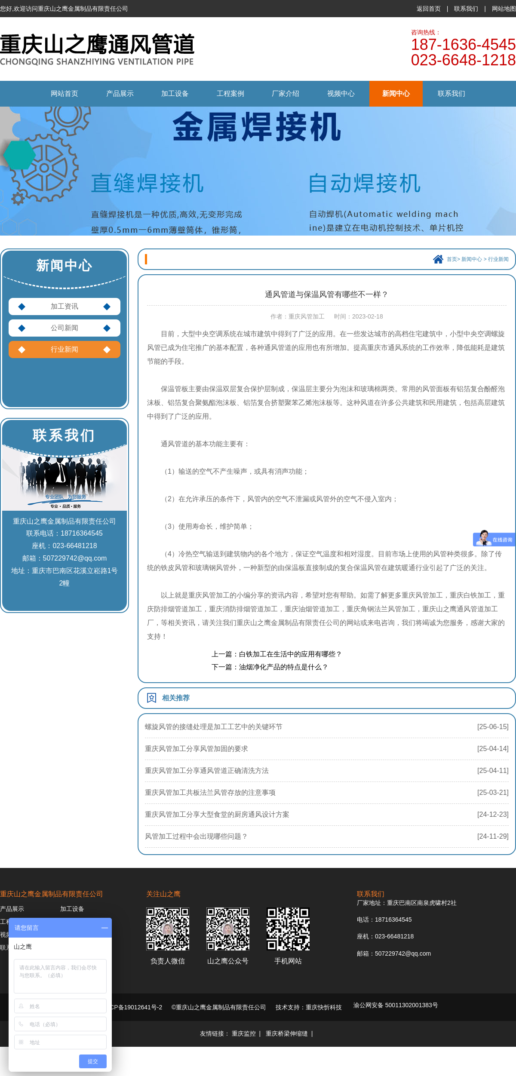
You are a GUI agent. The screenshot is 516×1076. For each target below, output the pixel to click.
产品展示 (120, 93)
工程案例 (230, 93)
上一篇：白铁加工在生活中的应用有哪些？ (277, 654)
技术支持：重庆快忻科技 (309, 1007)
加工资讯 (64, 306)
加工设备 (175, 93)
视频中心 (341, 93)
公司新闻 (64, 327)
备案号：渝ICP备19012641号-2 (120, 1007)
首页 (452, 259)
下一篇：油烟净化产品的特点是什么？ (270, 667)
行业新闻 (64, 349)
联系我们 (466, 8)
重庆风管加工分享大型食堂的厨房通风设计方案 (217, 814)
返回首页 (429, 8)
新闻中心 (396, 93)
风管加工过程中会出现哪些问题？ (196, 836)
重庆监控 (244, 1033)
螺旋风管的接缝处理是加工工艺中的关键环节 (214, 726)
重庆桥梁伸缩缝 (287, 1033)
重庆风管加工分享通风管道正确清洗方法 (207, 770)
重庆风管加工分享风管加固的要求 (196, 748)
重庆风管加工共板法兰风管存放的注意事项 (210, 792)
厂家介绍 (285, 93)
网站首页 (64, 93)
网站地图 (504, 8)
